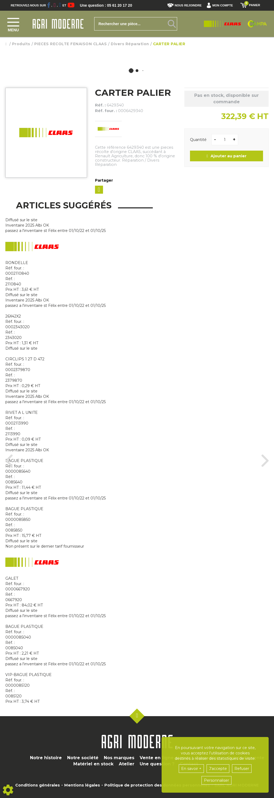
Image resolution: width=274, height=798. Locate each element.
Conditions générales (37, 785)
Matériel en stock (93, 763)
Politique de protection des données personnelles (157, 785)
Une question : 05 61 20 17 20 (109, 5)
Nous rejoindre (185, 5)
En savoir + (191, 768)
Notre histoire (46, 757)
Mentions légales (82, 785)
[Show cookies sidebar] (8, 790)
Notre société (82, 757)
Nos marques (119, 757)
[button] (221, 5)
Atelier (126, 763)
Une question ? (157, 763)
